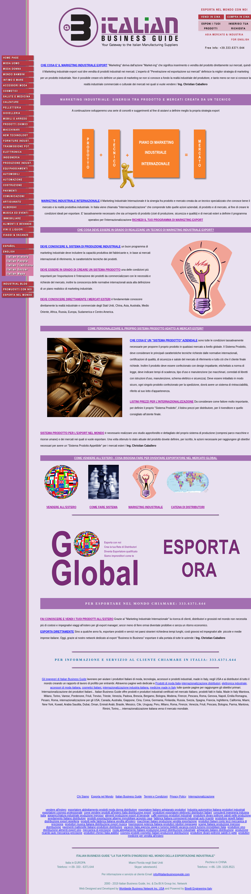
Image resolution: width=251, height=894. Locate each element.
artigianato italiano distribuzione (215, 830)
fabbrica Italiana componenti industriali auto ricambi (184, 818)
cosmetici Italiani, (92, 687)
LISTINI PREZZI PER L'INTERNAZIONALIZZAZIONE (162, 401)
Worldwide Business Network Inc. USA (141, 888)
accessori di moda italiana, (65, 687)
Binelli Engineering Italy (198, 888)
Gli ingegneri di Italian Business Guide (64, 679)
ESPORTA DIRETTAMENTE (57, 631)
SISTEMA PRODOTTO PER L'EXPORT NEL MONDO (72, 433)
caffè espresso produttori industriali (171, 815)
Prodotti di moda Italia (168, 683)
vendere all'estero (56, 809)
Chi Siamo (83, 796)
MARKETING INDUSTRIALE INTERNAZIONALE (70, 200)
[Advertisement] (146, 753)
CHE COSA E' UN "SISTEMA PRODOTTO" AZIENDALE (164, 340)
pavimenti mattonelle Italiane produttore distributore (92, 827)
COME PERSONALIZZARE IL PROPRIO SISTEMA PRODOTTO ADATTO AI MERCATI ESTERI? (145, 328)
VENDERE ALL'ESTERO (61, 507)
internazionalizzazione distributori (200, 683)
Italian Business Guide (129, 796)
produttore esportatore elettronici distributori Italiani (182, 812)
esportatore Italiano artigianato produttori (162, 809)
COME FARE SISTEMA (104, 507)
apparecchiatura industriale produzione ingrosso (75, 815)
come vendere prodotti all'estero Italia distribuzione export (117, 812)
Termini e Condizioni (156, 796)
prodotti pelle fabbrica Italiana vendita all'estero (108, 821)
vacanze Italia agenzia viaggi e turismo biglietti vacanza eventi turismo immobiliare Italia (175, 827)
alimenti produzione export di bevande (127, 815)
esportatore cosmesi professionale (62, 812)
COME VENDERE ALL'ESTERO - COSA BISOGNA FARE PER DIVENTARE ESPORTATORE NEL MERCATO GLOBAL (145, 458)
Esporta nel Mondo (102, 796)
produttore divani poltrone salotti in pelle (213, 832)
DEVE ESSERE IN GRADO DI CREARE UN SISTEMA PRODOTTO (80, 269)
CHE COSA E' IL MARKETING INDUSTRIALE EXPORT (74, 65)
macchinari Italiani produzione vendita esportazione (167, 821)
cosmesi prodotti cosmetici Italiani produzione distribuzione (154, 832)
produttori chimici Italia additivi (101, 832)
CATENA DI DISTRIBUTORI (187, 507)
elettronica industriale (234, 683)
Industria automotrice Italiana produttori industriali (216, 809)
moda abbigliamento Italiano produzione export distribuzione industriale (153, 830)
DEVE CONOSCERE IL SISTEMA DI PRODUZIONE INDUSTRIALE (80, 246)
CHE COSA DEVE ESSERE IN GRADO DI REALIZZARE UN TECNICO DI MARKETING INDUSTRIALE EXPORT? (145, 229)
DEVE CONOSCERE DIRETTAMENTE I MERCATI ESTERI (75, 299)
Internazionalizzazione (201, 796)
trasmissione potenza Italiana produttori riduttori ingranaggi (162, 824)
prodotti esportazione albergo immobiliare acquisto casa (119, 818)
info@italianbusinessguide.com (171, 874)
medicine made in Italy (163, 687)
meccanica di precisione (97, 830)
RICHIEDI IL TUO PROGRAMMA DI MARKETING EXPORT (167, 219)
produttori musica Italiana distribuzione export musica (96, 824)
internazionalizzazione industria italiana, (126, 687)
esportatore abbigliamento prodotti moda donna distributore (102, 809)
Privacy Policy (178, 796)
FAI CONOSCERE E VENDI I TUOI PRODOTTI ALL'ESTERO (77, 619)
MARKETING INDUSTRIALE (146, 507)
